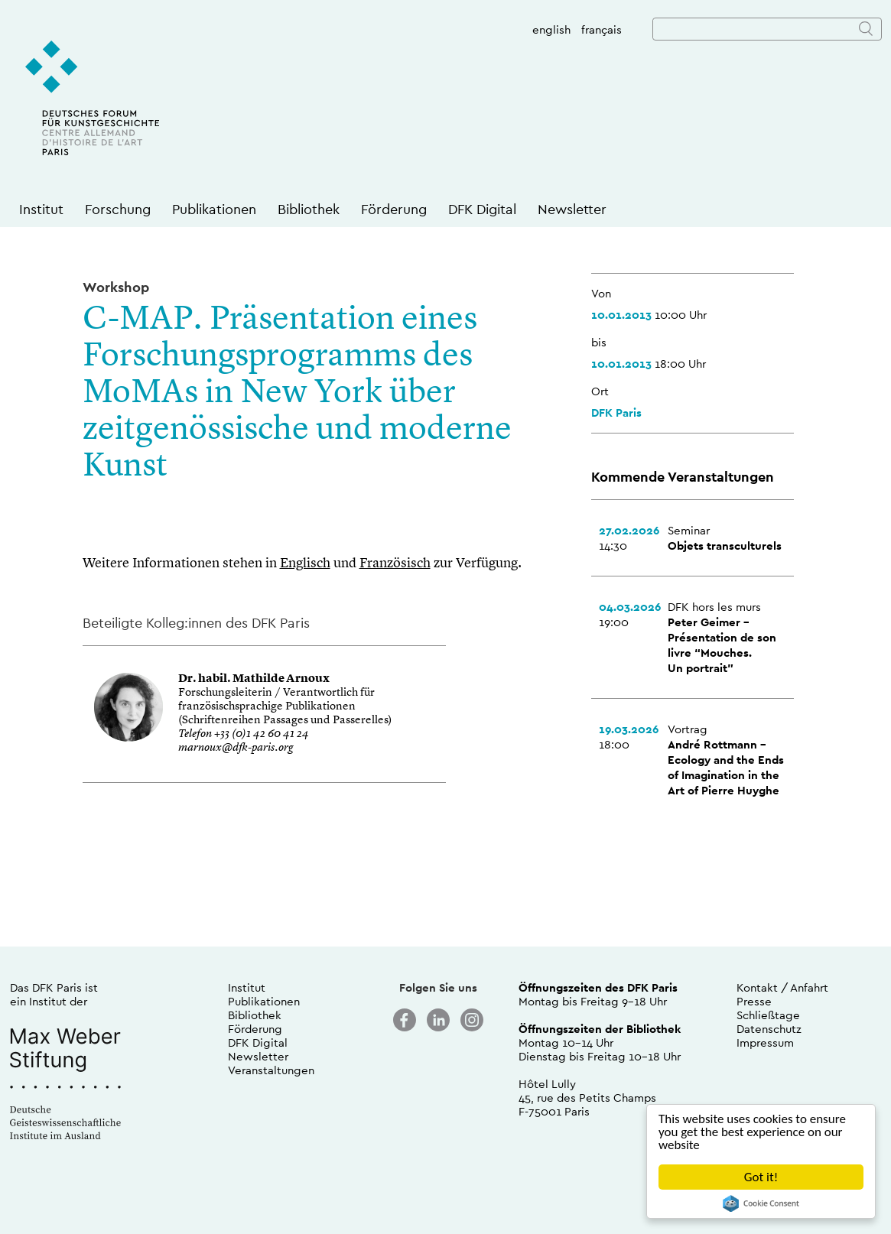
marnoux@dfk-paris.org (235, 748)
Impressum (765, 1042)
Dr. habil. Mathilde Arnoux (254, 679)
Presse (754, 1001)
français (601, 29)
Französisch (395, 563)
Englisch (305, 563)
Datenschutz (769, 1028)
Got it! (761, 1177)
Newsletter (572, 209)
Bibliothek (309, 209)
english (551, 29)
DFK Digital (482, 209)
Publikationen (214, 209)
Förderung (394, 209)
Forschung (118, 209)
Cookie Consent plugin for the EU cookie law (761, 1203)
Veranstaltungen (271, 1070)
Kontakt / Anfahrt (782, 987)
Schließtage (768, 1015)
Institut (41, 209)
